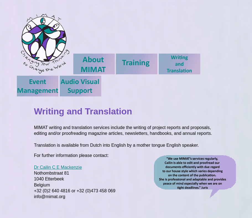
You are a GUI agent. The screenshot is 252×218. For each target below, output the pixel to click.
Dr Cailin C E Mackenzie (58, 167)
